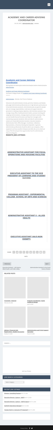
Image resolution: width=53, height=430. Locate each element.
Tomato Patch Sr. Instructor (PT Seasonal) (16, 410)
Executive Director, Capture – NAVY (14, 397)
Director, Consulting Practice (12, 393)
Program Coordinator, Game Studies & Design (36, 301)
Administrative (10, 87)
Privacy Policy (24, 428)
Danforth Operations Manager (12, 406)
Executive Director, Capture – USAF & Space (16, 401)
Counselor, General (10, 301)
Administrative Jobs (28, 23)
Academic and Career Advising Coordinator (20, 81)
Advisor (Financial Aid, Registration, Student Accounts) (14, 331)
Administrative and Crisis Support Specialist (37, 331)
